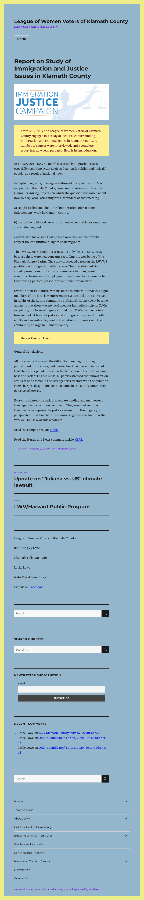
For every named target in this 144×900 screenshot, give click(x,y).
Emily (22, 448)
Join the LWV (23, 810)
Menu (21, 39)
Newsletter (22, 870)
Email (21, 683)
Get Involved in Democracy (33, 827)
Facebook (36, 587)
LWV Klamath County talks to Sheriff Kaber (69, 733)
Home (18, 801)
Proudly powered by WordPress (83, 889)
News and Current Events (32, 861)
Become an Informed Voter (33, 835)
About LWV (22, 818)
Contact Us (22, 878)
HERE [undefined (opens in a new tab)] (78, 439)
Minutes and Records (29, 852)
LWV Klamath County (64, 448)
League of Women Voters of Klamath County (71, 21)
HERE (54, 429)
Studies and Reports (28, 844)
